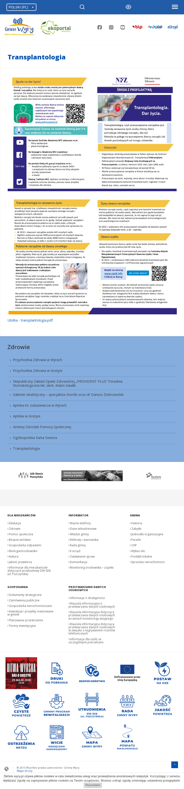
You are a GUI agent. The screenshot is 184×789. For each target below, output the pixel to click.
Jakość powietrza (20, 562)
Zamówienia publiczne (24, 600)
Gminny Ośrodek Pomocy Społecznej (42, 427)
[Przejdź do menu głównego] (174, 764)
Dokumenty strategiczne (25, 595)
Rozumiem (92, 785)
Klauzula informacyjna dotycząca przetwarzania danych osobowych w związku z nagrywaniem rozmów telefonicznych (92, 629)
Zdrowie (18, 347)
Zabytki (136, 529)
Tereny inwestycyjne (22, 626)
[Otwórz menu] (175, 7)
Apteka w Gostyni (26, 416)
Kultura (13, 556)
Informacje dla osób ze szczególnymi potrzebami (86, 640)
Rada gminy (78, 545)
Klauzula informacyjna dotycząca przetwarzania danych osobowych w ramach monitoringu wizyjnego (92, 615)
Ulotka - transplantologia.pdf (30, 320)
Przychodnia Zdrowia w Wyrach (37, 359)
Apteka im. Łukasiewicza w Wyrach (40, 405)
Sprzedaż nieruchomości (148, 562)
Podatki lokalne (141, 556)
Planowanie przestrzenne (26, 620)
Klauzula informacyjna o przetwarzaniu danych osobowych (92, 605)
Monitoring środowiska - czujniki (92, 567)
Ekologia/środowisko (23, 551)
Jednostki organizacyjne (147, 534)
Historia (136, 523)
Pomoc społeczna (21, 534)
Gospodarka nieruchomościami (30, 606)
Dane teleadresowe (83, 529)
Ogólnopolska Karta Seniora (35, 437)
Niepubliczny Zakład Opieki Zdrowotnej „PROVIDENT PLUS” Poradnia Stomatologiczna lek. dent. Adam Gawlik (67, 383)
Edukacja (15, 523)
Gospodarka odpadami (25, 545)
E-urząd (75, 551)
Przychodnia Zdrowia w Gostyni (37, 370)
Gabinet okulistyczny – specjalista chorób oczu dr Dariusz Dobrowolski (68, 394)
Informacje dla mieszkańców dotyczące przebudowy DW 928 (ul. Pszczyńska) (29, 570)
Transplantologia (26, 448)
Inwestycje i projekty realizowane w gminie (30, 612)
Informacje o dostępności (87, 598)
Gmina (135, 515)
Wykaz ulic (138, 551)
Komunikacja (78, 562)
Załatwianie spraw (82, 556)
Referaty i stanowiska (84, 540)
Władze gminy (79, 534)
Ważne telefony (80, 523)
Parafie (136, 540)
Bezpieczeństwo (20, 540)
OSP (134, 545)
